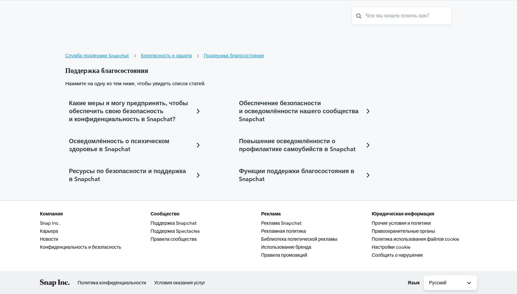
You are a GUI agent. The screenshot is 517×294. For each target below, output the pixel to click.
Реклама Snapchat (281, 223)
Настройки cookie (391, 247)
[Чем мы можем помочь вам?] (402, 16)
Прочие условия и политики (401, 223)
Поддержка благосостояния (234, 56)
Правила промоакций (284, 255)
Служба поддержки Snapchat (97, 56)
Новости (49, 239)
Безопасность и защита (166, 56)
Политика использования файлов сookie (415, 239)
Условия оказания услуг (179, 283)
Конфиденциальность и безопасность (80, 247)
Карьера (49, 231)
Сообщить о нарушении (397, 255)
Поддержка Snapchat (174, 223)
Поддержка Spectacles (175, 231)
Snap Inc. (50, 223)
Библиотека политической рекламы (299, 239)
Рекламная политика (283, 231)
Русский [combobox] (450, 283)
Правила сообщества (174, 239)
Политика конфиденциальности (112, 283)
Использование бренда (286, 247)
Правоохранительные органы (403, 231)
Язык (414, 282)
